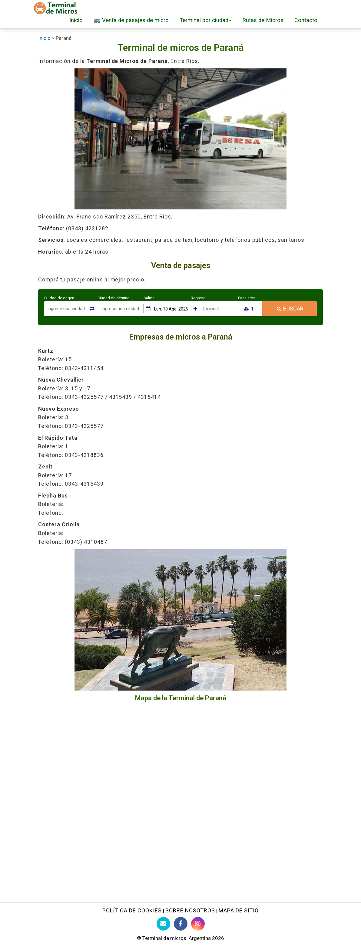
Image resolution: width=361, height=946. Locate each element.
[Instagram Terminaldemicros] (198, 924)
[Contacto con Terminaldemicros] (163, 924)
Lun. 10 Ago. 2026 (171, 309)
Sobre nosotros (190, 910)
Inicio (76, 20)
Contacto (305, 20)
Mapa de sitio (239, 910)
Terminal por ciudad (205, 20)
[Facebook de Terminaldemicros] (180, 924)
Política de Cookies (132, 910)
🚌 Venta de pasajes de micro (131, 20)
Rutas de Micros (262, 20)
